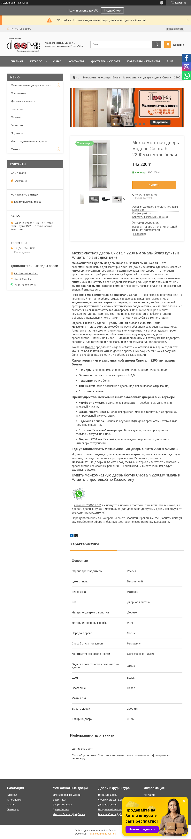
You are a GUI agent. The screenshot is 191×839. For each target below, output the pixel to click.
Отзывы (16, 117)
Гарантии (17, 125)
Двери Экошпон (62, 804)
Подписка (17, 133)
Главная (17, 61)
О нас (57, 61)
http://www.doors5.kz (26, 273)
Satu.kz (113, 830)
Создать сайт (8, 2)
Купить (154, 185)
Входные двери (107, 794)
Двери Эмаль (61, 809)
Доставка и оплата (105, 61)
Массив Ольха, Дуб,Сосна (69, 814)
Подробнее (112, 10)
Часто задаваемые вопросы (29, 141)
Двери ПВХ (59, 799)
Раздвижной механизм (112, 809)
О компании (18, 93)
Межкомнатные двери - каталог (31, 85)
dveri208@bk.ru (23, 279)
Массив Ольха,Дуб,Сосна (114, 814)
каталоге (87, 505)
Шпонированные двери (66, 794)
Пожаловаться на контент (102, 833)
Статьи (15, 149)
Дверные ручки (107, 804)
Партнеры (13, 809)
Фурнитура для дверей (112, 799)
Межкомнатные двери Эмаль (102, 77)
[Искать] (156, 44)
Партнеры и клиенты (143, 61)
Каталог (36, 61)
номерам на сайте (113, 518)
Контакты (76, 61)
